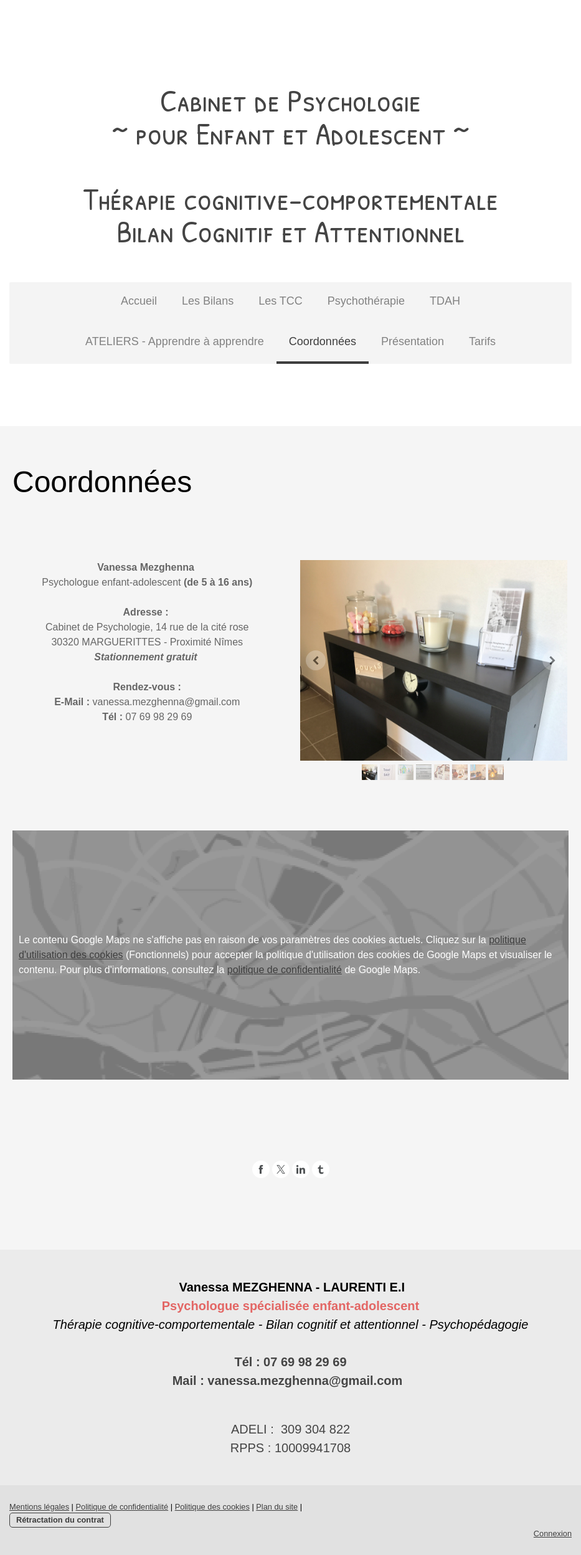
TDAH (445, 301)
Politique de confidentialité (121, 1506)
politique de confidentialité (284, 969)
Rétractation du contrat (60, 1519)
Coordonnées (322, 341)
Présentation (412, 341)
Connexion (553, 1533)
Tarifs (482, 341)
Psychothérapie (366, 301)
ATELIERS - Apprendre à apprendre (174, 341)
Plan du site (277, 1506)
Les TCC (280, 301)
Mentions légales (39, 1506)
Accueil (139, 301)
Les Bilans (208, 301)
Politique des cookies (212, 1506)
